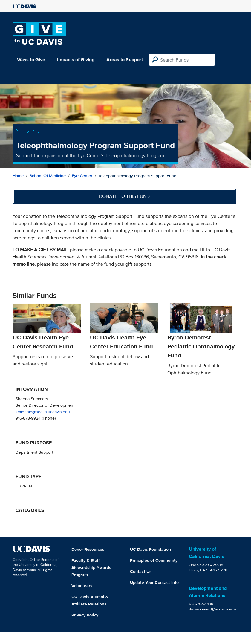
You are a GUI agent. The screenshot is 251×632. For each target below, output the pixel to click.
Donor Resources (87, 549)
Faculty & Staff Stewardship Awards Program (91, 567)
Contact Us (140, 571)
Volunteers (81, 586)
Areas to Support (124, 59)
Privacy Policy (84, 615)
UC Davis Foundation (150, 549)
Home (18, 176)
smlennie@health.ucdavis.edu (43, 411)
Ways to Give (31, 59)
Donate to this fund (124, 196)
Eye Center (82, 176)
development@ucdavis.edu (212, 609)
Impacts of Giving (75, 59)
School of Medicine (48, 176)
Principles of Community (153, 560)
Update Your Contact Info (154, 582)
